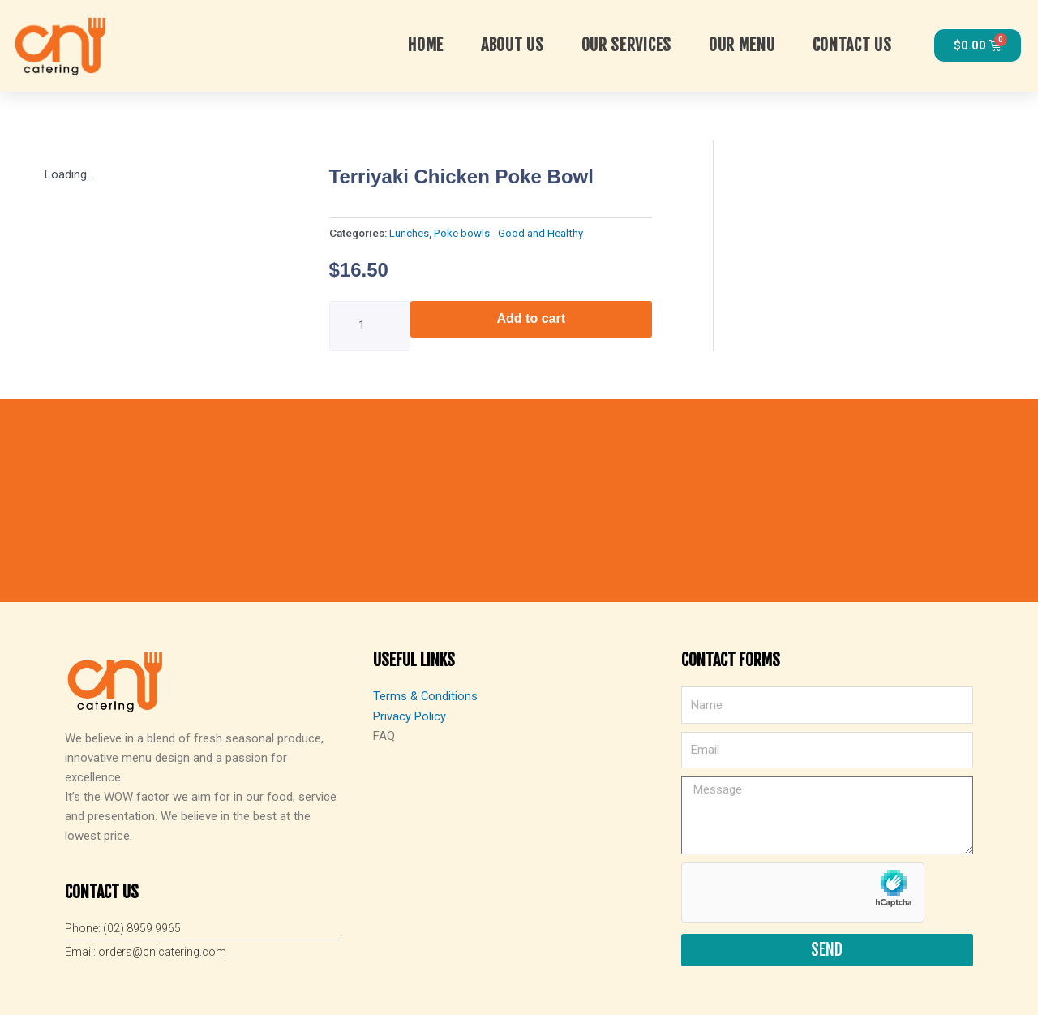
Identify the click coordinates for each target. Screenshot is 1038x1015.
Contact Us (852, 45)
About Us (512, 45)
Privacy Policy (409, 715)
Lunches (409, 232)
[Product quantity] (369, 326)
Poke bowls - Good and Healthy (509, 232)
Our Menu (742, 45)
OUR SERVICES (626, 45)
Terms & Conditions (426, 696)
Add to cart (531, 318)
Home (426, 45)
